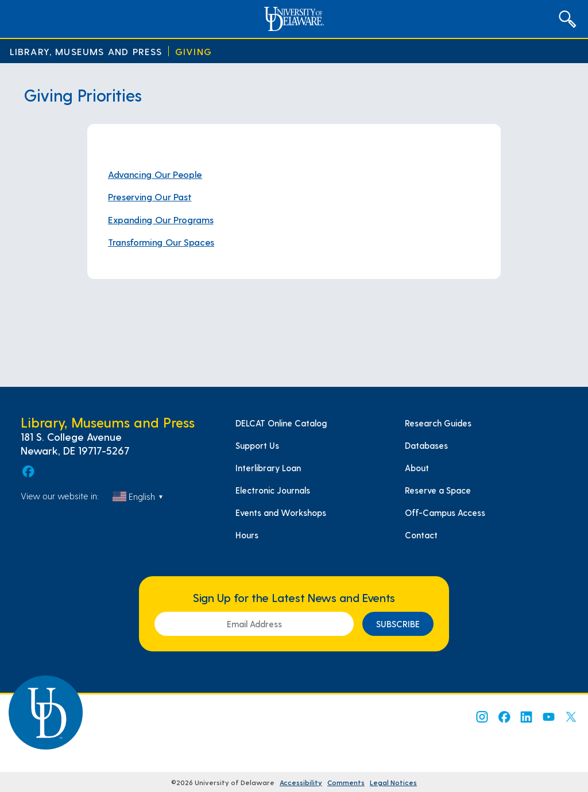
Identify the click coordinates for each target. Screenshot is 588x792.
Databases (426, 445)
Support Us (257, 445)
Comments (346, 782)
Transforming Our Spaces (161, 241)
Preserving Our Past (149, 196)
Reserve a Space (438, 490)
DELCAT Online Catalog (281, 423)
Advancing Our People (155, 174)
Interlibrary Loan (268, 468)
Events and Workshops (280, 512)
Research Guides (438, 423)
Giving (193, 51)
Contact (421, 535)
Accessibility (301, 782)
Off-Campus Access (445, 512)
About (417, 468)
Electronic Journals (272, 490)
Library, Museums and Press (86, 51)
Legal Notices (393, 782)
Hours (246, 535)
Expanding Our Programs (160, 219)
